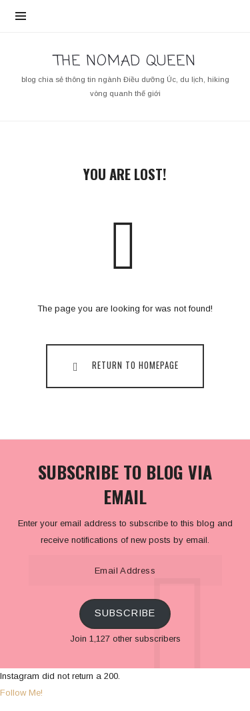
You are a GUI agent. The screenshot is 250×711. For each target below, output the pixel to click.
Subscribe (125, 613)
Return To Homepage (122, 365)
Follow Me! (21, 693)
